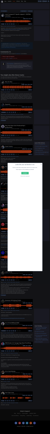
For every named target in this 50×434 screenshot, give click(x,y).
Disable (25, 173)
